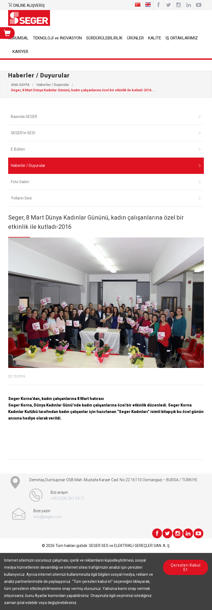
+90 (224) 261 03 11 (68, 498)
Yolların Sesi (106, 198)
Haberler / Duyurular (52, 85)
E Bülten (106, 149)
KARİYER (20, 51)
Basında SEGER (106, 116)
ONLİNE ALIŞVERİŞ (29, 5)
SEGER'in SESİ (106, 133)
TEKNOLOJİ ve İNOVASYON (57, 38)
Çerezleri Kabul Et (186, 567)
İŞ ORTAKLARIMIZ (182, 38)
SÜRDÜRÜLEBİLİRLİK (104, 38)
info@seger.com (47, 517)
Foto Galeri (106, 182)
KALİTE (154, 38)
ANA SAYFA (20, 85)
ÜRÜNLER (135, 38)
